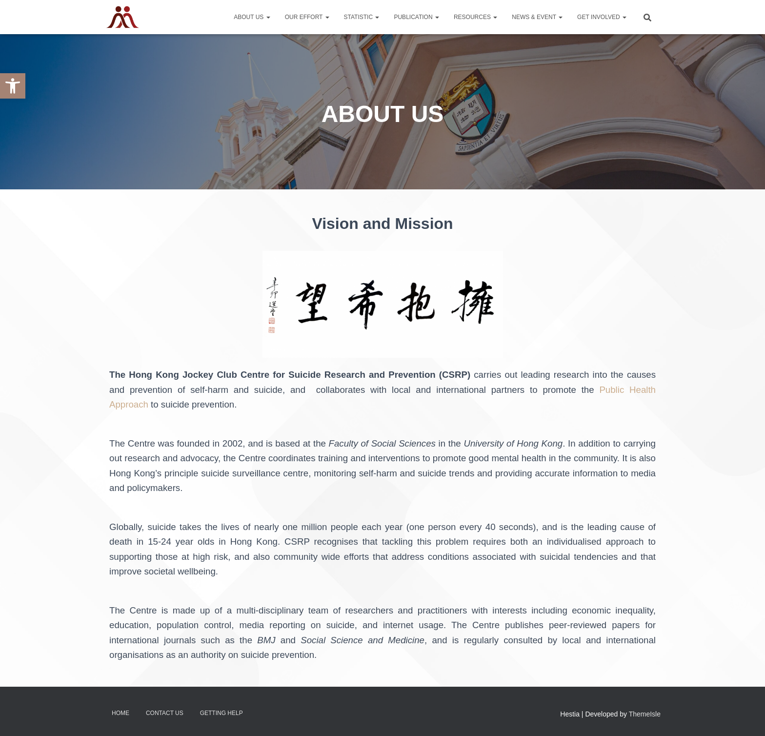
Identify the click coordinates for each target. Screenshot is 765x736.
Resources (475, 17)
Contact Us (164, 713)
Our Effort (307, 17)
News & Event (537, 17)
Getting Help (221, 713)
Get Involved (601, 17)
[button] (12, 86)
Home (120, 713)
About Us (252, 17)
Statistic (362, 17)
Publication (416, 17)
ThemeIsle (645, 714)
